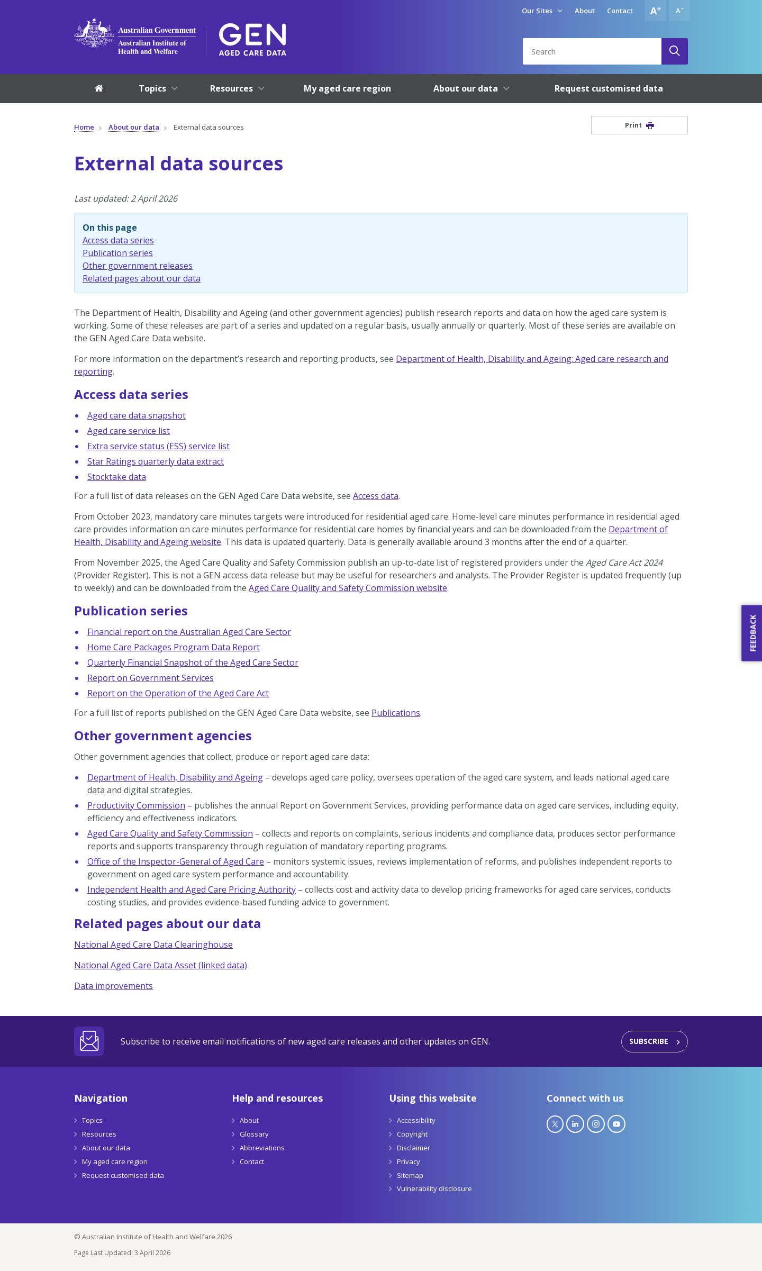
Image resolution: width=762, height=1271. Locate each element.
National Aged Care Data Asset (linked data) (160, 965)
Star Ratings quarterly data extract (155, 461)
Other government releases (138, 265)
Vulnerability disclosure (434, 1188)
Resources (99, 1134)
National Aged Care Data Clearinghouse (153, 944)
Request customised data (123, 1175)
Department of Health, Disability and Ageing (175, 777)
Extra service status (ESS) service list (158, 446)
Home (84, 127)
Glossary (254, 1134)
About (585, 10)
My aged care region (115, 1161)
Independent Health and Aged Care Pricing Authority (191, 889)
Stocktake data (116, 477)
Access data (375, 496)
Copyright (412, 1134)
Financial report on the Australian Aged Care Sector (189, 632)
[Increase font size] (655, 10)
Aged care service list (128, 431)
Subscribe (648, 1041)
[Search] (674, 51)
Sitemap (410, 1175)
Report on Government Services (150, 678)
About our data (133, 127)
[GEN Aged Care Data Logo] (252, 36)
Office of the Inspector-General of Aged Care (175, 861)
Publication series (118, 253)
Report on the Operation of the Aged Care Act (178, 693)
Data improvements (113, 986)
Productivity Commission (136, 805)
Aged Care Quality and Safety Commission (170, 833)
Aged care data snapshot (136, 415)
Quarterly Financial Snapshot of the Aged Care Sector (192, 662)
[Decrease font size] (679, 10)
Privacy (408, 1161)
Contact (620, 10)
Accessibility (416, 1120)
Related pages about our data (142, 278)
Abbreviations (262, 1147)
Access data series (118, 240)
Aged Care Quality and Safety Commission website (348, 588)
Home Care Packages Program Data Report (173, 647)
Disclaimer (413, 1147)
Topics (92, 1120)
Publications (395, 713)
